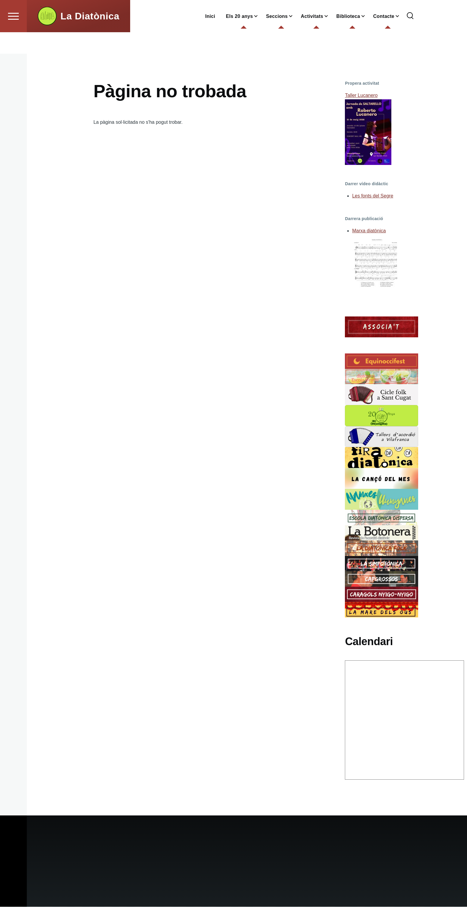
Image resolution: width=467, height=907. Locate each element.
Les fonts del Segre (372, 196)
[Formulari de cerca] (410, 37)
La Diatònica (89, 37)
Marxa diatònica (369, 231)
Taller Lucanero (361, 95)
